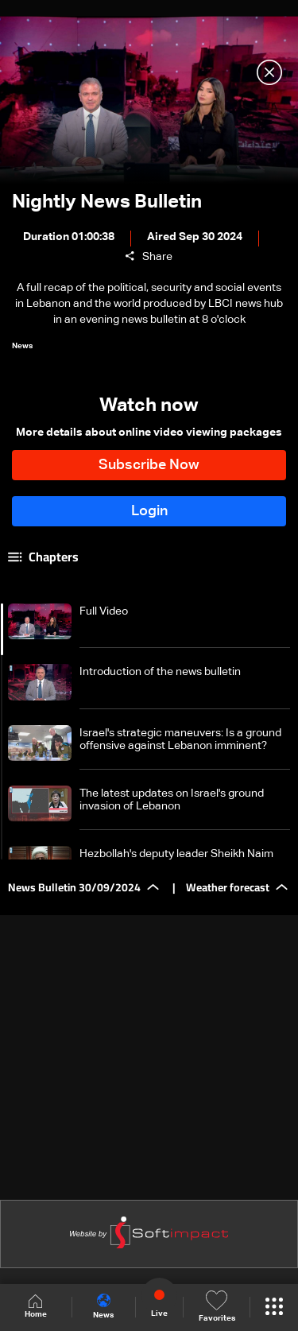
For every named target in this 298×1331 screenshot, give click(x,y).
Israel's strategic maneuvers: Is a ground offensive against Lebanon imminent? (180, 739)
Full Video (103, 611)
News (103, 1306)
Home (36, 1306)
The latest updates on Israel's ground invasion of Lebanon (171, 800)
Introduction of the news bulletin (160, 671)
